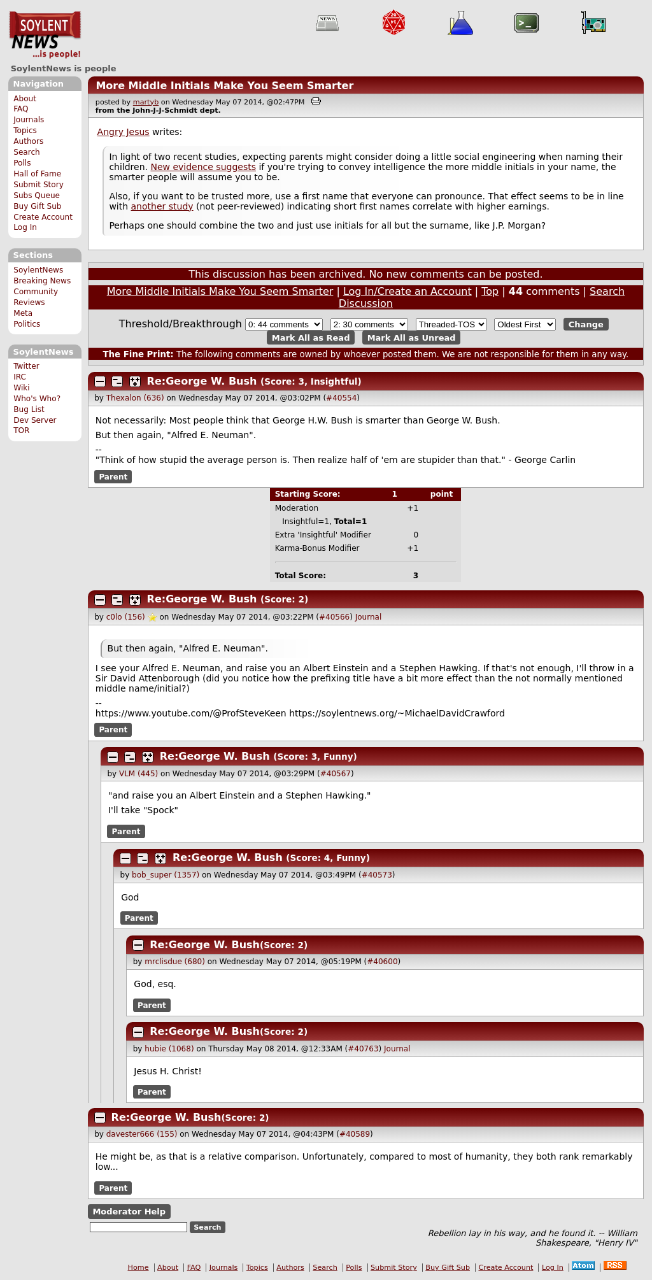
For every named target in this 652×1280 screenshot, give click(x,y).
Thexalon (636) (135, 398)
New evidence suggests (203, 167)
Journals (28, 119)
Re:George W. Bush (202, 381)
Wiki (21, 387)
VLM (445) (138, 773)
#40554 (341, 398)
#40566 (334, 617)
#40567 (335, 773)
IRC (19, 377)
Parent (113, 476)
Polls (22, 163)
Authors (28, 141)
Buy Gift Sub (37, 206)
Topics (25, 130)
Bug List (29, 409)
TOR (21, 430)
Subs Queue (36, 195)
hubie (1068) (169, 1048)
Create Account (43, 217)
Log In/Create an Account (407, 291)
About (24, 98)
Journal (368, 617)
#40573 (377, 875)
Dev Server (34, 420)
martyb (146, 102)
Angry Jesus (123, 132)
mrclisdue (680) (175, 961)
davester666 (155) (142, 1134)
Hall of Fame (37, 173)
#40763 (363, 1048)
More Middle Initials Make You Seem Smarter (224, 86)
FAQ (20, 108)
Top (490, 291)
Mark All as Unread (411, 337)
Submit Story (38, 184)
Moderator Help (129, 1211)
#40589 (354, 1134)
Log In (25, 227)
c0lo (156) (125, 617)
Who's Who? (36, 398)
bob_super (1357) (165, 875)
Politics (26, 324)
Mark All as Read (311, 337)
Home (138, 1267)
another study (162, 206)
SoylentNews (45, 35)
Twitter (26, 366)
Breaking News (42, 280)
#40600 (382, 961)
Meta (22, 313)
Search (26, 152)
